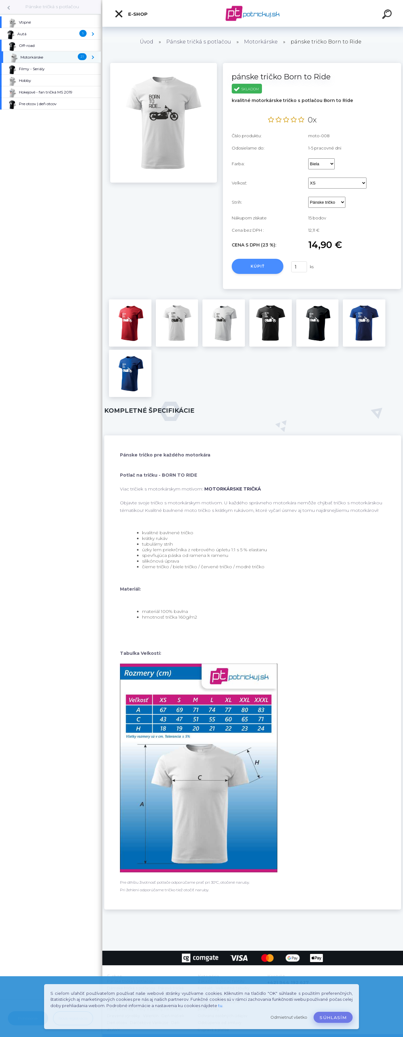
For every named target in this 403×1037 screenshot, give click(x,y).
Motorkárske (261, 42)
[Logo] (253, 13)
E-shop (131, 14)
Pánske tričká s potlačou (52, 6)
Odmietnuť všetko (288, 1017)
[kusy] (299, 266)
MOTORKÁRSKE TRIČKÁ (232, 489)
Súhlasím (333, 1017)
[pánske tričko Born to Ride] (163, 65)
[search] (388, 15)
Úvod (146, 42)
